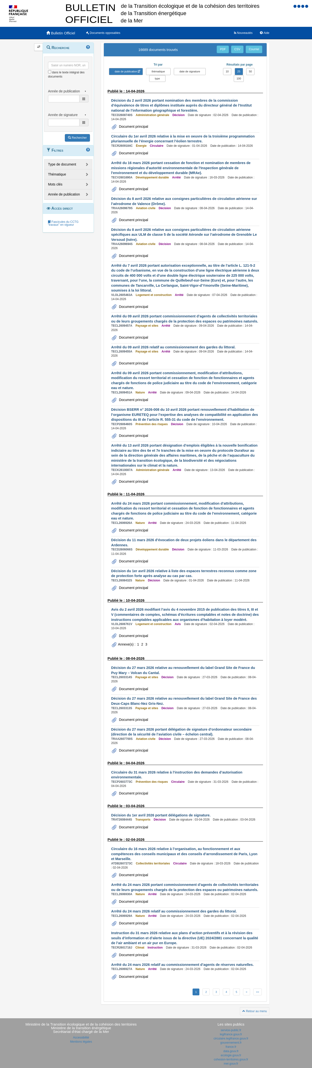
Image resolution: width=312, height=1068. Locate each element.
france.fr (230, 1046)
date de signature (189, 71)
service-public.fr (231, 1030)
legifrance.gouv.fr (231, 1034)
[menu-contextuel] (49, 71)
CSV (237, 49)
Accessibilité (81, 1037)
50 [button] (250, 71)
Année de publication (64, 194)
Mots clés (55, 184)
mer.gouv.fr (231, 1063)
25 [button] (238, 71)
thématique (158, 71)
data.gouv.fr (230, 1051)
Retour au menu (254, 1011)
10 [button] (227, 71)
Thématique (57, 174)
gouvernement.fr (231, 1042)
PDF (223, 49)
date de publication (126, 71)
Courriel (254, 49)
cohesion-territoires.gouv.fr (231, 1059)
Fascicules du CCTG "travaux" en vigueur (63, 223)
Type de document (62, 164)
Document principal (133, 126)
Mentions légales (81, 1041)
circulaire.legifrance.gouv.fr (231, 1038)
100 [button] (238, 78)
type (157, 78)
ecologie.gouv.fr (231, 1055)
